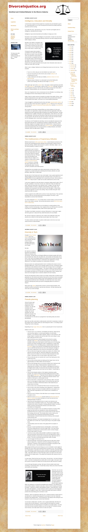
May (71, 92)
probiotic (40, 84)
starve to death (49, 125)
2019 (70, 59)
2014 (70, 105)
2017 (70, 63)
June (71, 90)
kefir (26, 86)
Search (70, 20)
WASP (28, 179)
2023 (70, 52)
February (72, 97)
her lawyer (29, 346)
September (72, 70)
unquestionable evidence (56, 102)
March (71, 95)
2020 (70, 58)
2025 (70, 48)
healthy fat (53, 73)
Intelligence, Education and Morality (38, 21)
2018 (70, 61)
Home (44, 515)
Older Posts (60, 515)
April (71, 93)
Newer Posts (28, 515)
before (36, 199)
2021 (70, 56)
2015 (70, 103)
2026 (70, 47)
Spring (33, 285)
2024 (70, 50)
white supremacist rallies (40, 142)
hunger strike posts (37, 326)
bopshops (43, 525)
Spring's (48, 103)
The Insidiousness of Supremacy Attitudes (41, 139)
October (72, 68)
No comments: (34, 132)
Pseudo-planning (31, 299)
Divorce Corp (39, 396)
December (72, 65)
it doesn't (52, 81)
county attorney (59, 105)
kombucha (31, 86)
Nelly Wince (37, 375)
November (72, 66)
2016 (70, 101)
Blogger (52, 525)
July (71, 88)
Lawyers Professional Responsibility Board (42, 105)
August (72, 72)
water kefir (50, 86)
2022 (70, 54)
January (72, 99)
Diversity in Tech (31, 232)
